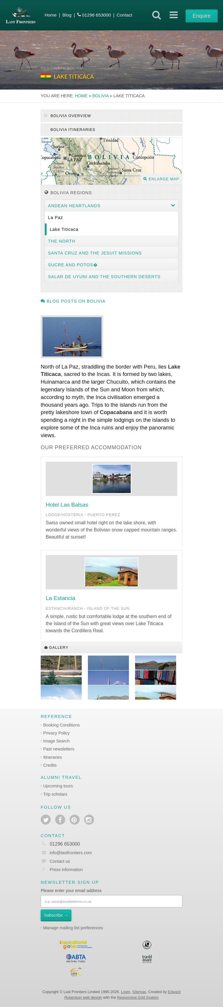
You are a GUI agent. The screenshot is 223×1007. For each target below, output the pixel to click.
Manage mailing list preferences (73, 927)
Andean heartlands (74, 205)
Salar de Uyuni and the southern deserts (104, 276)
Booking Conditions (61, 725)
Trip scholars (55, 794)
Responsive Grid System (138, 997)
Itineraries (52, 757)
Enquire (202, 16)
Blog (67, 14)
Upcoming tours (58, 786)
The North (62, 241)
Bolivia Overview (67, 115)
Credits (50, 765)
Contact (124, 14)
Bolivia (100, 95)
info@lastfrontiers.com (66, 852)
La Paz (55, 217)
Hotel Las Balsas (67, 505)
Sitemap (139, 992)
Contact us (60, 861)
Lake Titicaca (64, 229)
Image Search (56, 741)
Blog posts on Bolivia (73, 301)
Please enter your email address (71, 890)
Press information (66, 869)
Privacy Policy (56, 733)
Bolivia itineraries (72, 129)
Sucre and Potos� (73, 264)
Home (51, 14)
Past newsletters (58, 749)
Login (125, 992)
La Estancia (60, 598)
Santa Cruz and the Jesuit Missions (95, 253)
